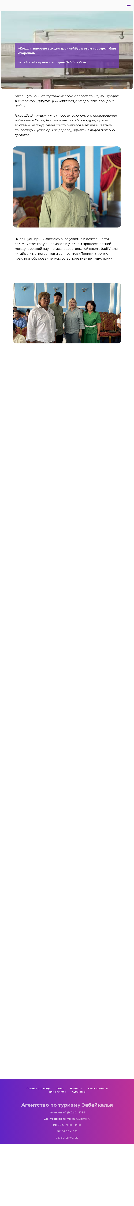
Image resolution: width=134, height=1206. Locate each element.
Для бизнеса (57, 1091)
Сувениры (78, 1091)
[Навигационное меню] (128, 5)
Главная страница (39, 1088)
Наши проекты (98, 1088)
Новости (76, 1088)
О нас (60, 1088)
